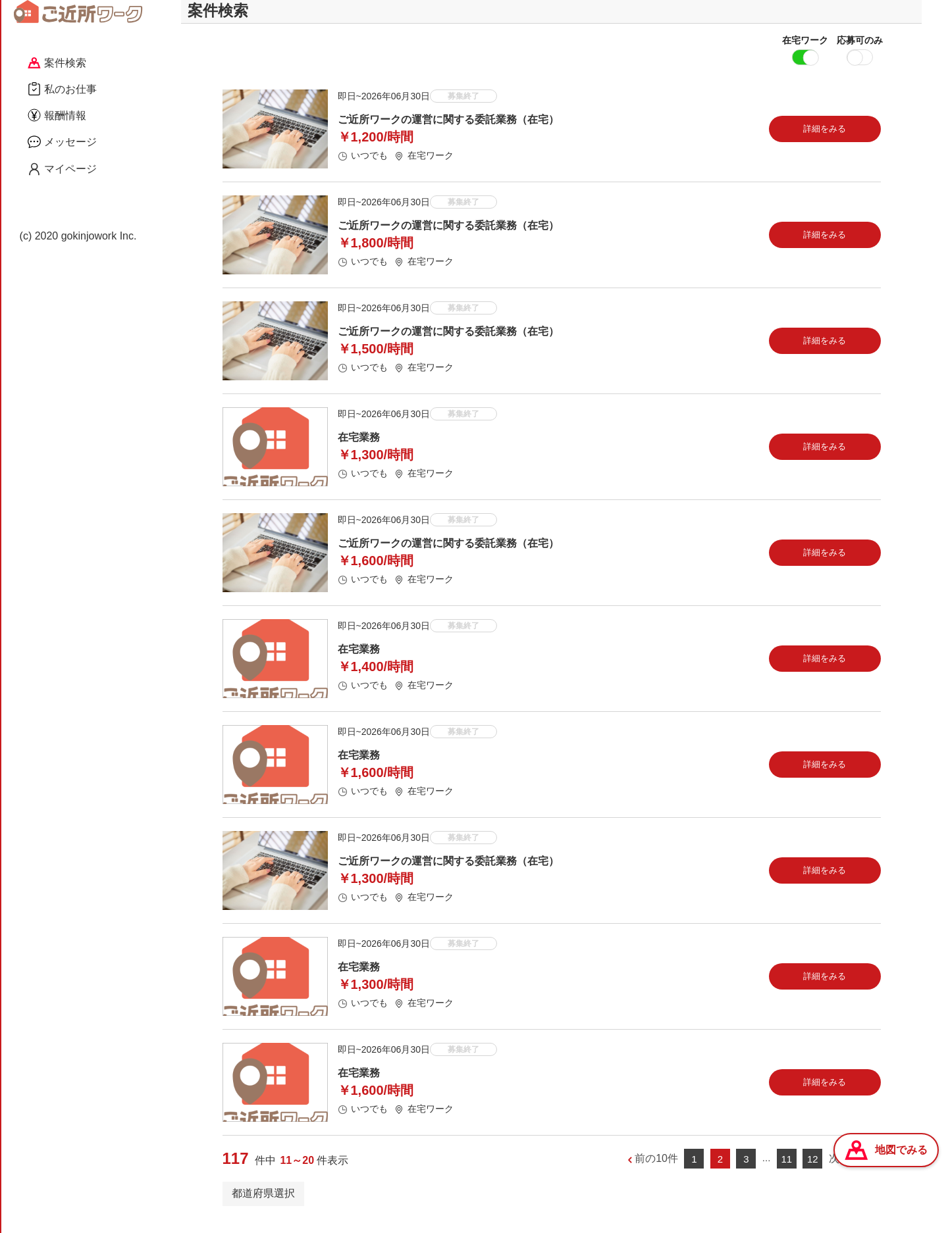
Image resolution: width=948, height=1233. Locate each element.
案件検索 (57, 62)
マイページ (62, 169)
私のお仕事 (62, 88)
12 (812, 1171)
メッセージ (62, 141)
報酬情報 (57, 115)
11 (786, 1171)
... (766, 1170)
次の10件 (850, 1171)
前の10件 (656, 1171)
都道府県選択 (263, 1205)
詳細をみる (824, 141)
